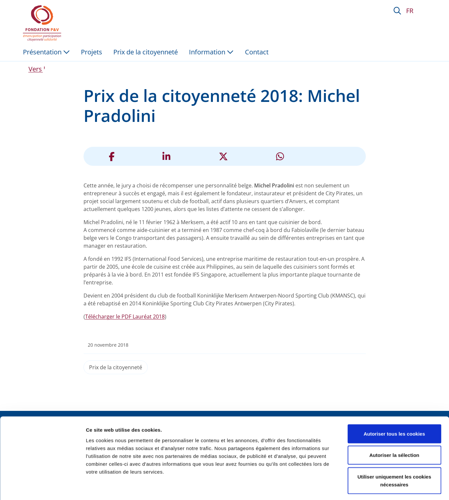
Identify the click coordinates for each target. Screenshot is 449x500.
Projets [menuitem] (91, 52)
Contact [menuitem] (257, 52)
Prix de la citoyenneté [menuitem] (145, 52)
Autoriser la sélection (394, 428)
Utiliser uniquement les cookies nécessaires (394, 453)
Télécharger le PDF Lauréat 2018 (125, 316)
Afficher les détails (361, 487)
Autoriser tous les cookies (394, 406)
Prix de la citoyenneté (115, 367)
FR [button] (409, 10)
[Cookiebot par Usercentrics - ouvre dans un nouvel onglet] (42, 487)
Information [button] (211, 52)
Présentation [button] (46, 52)
